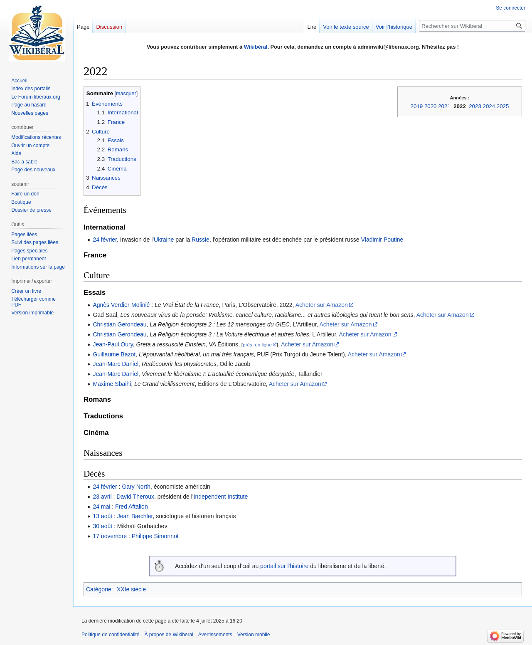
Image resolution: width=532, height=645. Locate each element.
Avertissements (215, 635)
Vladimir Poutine (382, 239)
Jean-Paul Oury (113, 344)
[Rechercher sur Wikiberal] (472, 26)
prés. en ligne (257, 344)
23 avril (102, 496)
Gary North (136, 486)
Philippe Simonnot (155, 536)
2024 (489, 106)
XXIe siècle (131, 589)
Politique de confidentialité (110, 635)
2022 (459, 106)
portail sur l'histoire (284, 566)
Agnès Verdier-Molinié (121, 304)
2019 (417, 106)
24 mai (101, 506)
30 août (102, 526)
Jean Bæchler (135, 516)
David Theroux (135, 496)
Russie (200, 239)
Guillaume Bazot (114, 354)
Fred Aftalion (131, 506)
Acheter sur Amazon (322, 304)
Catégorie (98, 589)
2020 (430, 106)
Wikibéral (256, 47)
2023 (475, 106)
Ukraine (164, 239)
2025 (503, 106)
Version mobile (253, 635)
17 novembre (110, 536)
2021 (444, 106)
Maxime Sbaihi (112, 384)
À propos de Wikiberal (168, 635)
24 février (105, 239)
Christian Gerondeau (119, 324)
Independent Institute (221, 496)
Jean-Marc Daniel (115, 364)
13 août (102, 516)
